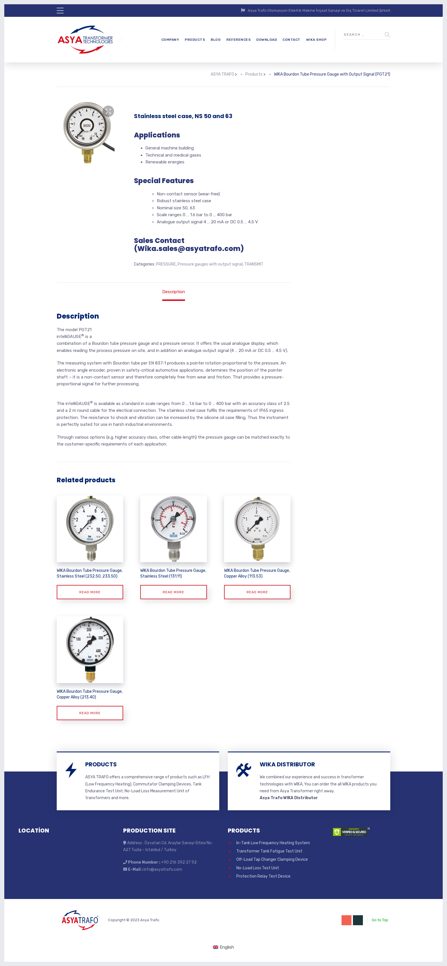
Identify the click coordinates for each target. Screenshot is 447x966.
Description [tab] (173, 291)
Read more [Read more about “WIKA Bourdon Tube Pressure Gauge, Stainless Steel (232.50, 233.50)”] (90, 592)
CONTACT (291, 40)
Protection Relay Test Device (263, 876)
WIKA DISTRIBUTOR (287, 764)
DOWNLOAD (266, 40)
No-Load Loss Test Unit (257, 868)
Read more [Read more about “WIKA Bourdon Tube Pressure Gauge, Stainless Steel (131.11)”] (173, 592)
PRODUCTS (195, 40)
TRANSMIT (253, 264)
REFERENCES (238, 40)
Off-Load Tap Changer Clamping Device (272, 859)
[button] (108, 111)
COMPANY (170, 40)
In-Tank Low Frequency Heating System (273, 843)
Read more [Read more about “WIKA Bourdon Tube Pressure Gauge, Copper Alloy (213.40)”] (90, 713)
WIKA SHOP (316, 40)
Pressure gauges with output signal (210, 264)
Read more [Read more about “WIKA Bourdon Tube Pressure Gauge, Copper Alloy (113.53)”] (257, 592)
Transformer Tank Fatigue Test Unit (269, 851)
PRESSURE (166, 264)
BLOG (216, 40)
